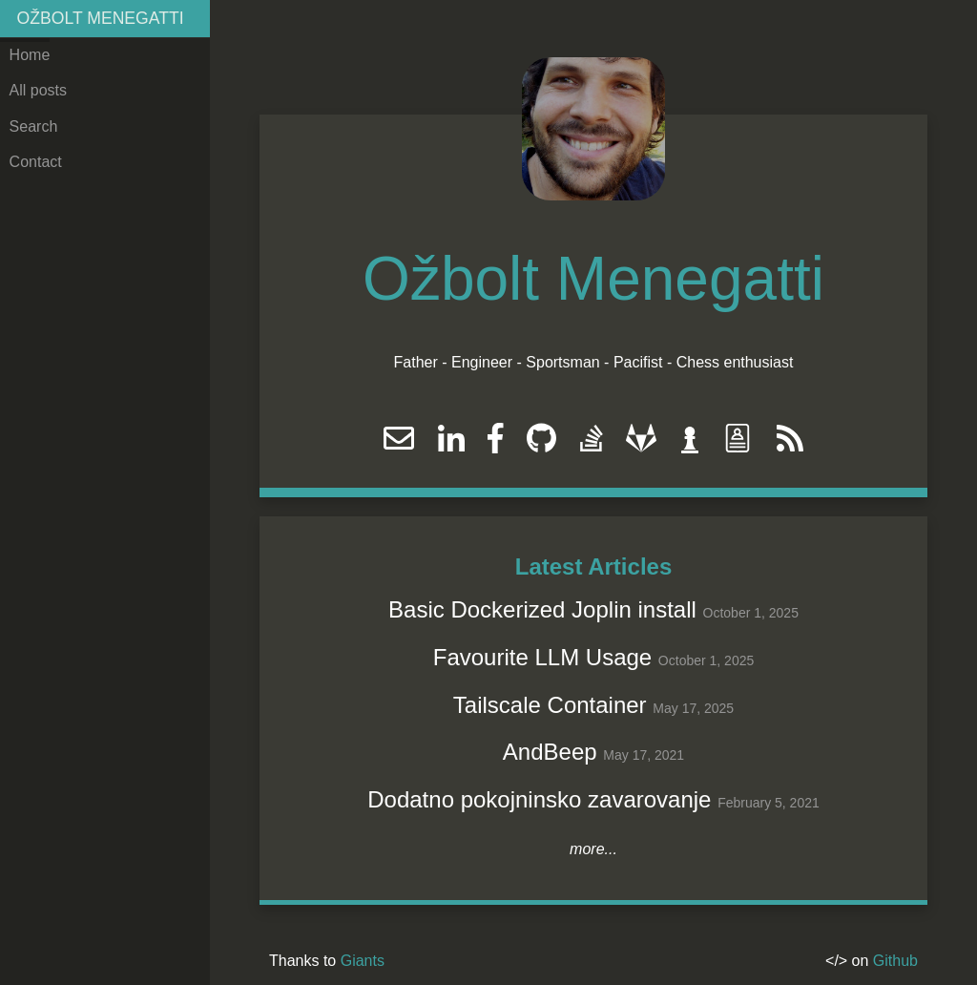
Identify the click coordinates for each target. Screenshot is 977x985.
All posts (38, 90)
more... (593, 849)
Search (34, 126)
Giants (363, 961)
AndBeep (550, 752)
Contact (36, 162)
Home (30, 55)
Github (895, 961)
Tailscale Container (550, 705)
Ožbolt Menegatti (100, 18)
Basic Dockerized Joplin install (542, 609)
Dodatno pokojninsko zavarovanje (539, 799)
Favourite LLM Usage (542, 657)
